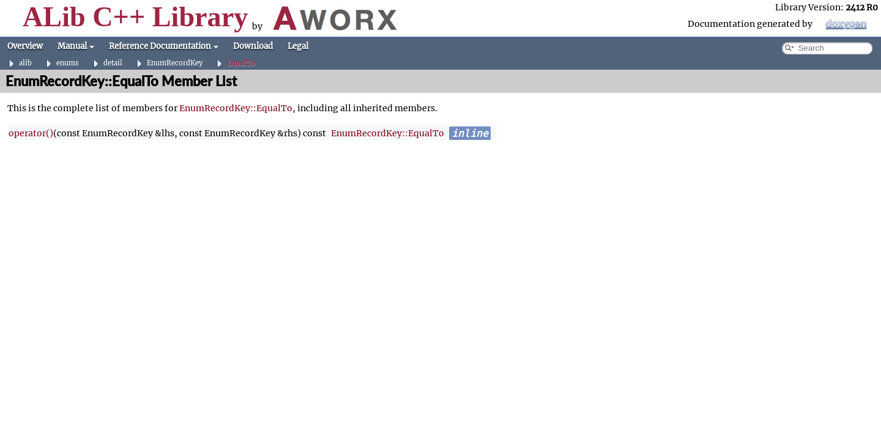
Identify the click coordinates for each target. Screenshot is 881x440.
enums (67, 63)
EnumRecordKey (175, 63)
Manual (76, 46)
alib (25, 63)
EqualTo (241, 63)
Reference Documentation (163, 46)
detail (112, 63)
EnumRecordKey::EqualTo (235, 108)
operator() (31, 133)
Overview (25, 46)
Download (253, 46)
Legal (298, 46)
